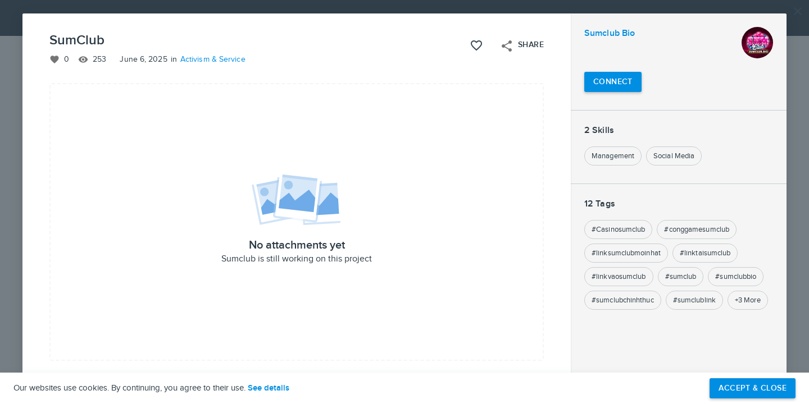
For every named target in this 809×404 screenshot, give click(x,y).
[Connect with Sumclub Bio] (613, 82)
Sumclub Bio (609, 33)
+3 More (748, 300)
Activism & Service (213, 59)
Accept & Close (753, 388)
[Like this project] (476, 45)
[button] (404, 202)
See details (268, 388)
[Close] (798, 11)
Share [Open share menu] (522, 46)
